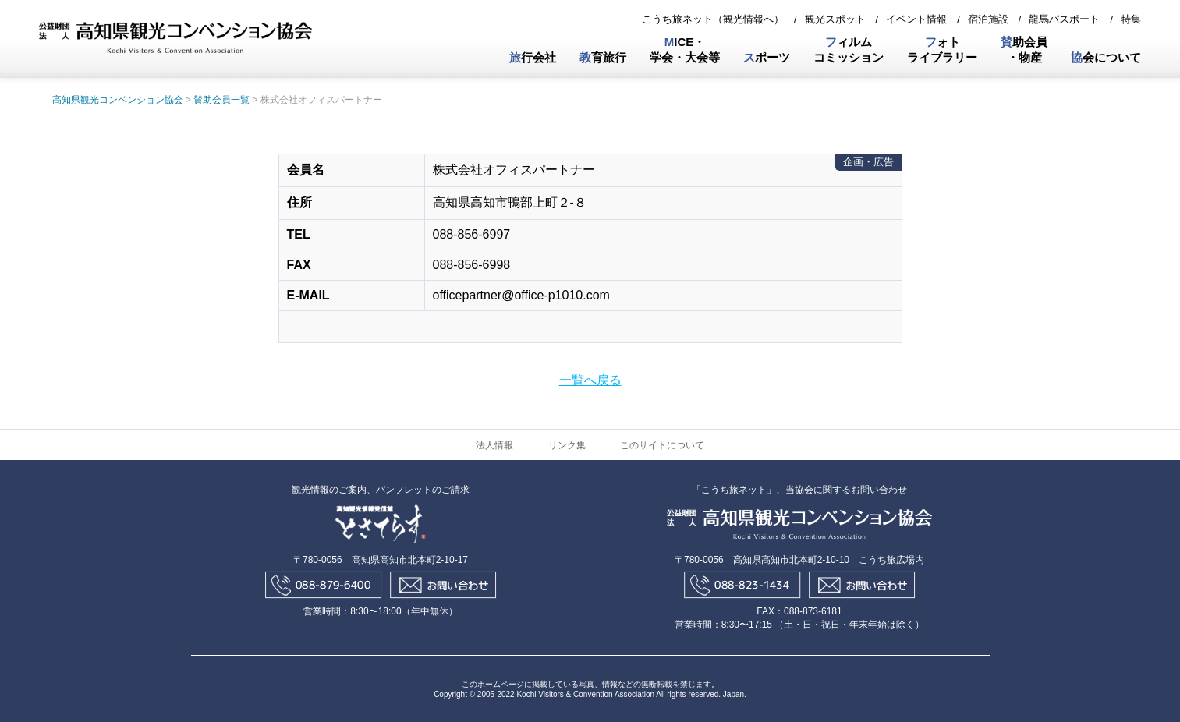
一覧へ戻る (590, 380)
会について (1106, 57)
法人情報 (494, 445)
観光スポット (835, 19)
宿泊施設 (988, 19)
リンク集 (567, 445)
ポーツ (766, 57)
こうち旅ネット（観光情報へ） (713, 19)
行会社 (532, 57)
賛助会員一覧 (221, 99)
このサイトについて (662, 445)
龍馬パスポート (1064, 19)
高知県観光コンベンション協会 (117, 99)
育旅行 (602, 57)
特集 (1131, 19)
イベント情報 (916, 19)
